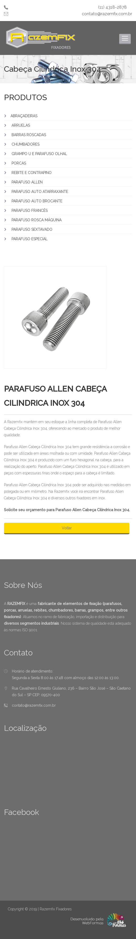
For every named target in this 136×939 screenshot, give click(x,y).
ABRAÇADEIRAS (24, 116)
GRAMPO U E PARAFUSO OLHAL (39, 154)
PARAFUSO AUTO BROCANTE (37, 201)
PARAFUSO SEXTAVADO (32, 229)
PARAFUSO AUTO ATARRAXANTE (40, 191)
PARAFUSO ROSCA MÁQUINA (37, 220)
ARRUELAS (21, 125)
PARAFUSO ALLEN (27, 182)
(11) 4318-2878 (112, 7)
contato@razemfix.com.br (107, 13)
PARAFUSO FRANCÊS (30, 210)
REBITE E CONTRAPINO (32, 173)
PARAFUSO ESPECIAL (30, 239)
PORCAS (19, 163)
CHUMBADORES (25, 144)
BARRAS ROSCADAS (29, 135)
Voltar (67, 528)
